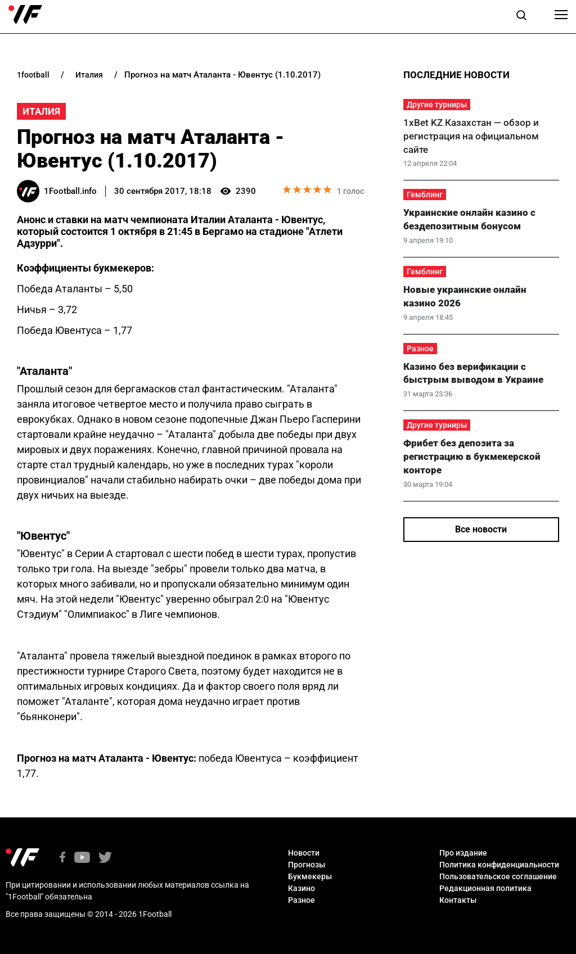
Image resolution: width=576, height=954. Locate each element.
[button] (521, 17)
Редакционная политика (485, 888)
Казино (301, 888)
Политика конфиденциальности (499, 864)
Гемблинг (425, 194)
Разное (420, 348)
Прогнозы (306, 864)
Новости (304, 852)
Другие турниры (437, 104)
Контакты (457, 900)
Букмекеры (310, 876)
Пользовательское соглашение (498, 876)
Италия (41, 111)
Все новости (481, 529)
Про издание (463, 852)
